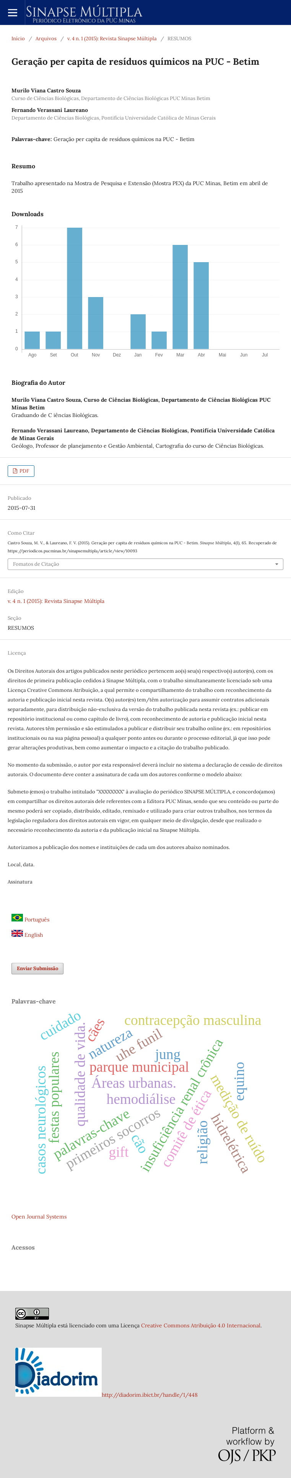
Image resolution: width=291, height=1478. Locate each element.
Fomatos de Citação (36, 564)
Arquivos (46, 38)
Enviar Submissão (37, 968)
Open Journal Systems (39, 1216)
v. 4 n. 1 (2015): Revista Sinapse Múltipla (112, 38)
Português (30, 919)
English (27, 934)
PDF (23, 471)
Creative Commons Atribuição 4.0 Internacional (200, 1325)
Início (18, 38)
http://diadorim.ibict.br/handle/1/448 (150, 1394)
